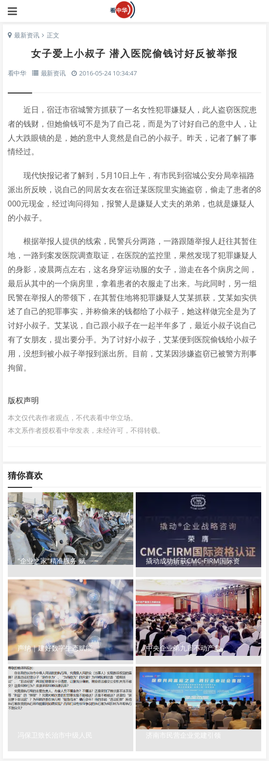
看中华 (135, 9)
